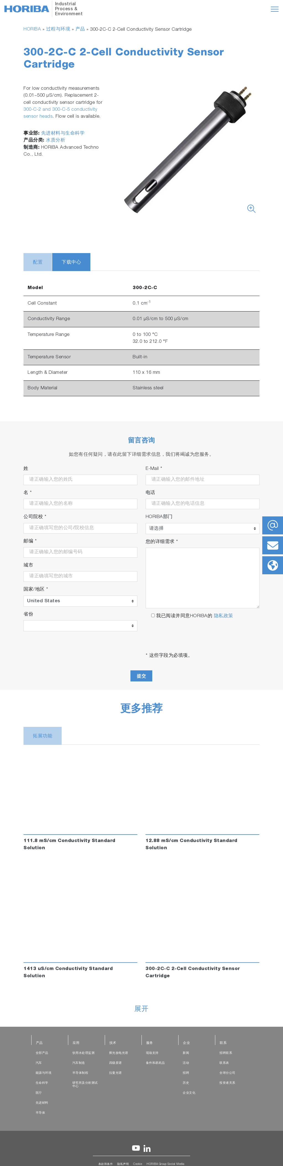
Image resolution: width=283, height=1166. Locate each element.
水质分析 (55, 140)
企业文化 (189, 1093)
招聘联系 (225, 1053)
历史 (186, 1083)
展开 (141, 1009)
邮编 (30, 541)
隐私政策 (223, 616)
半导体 (40, 1112)
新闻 (186, 1053)
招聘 (186, 1073)
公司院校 (34, 517)
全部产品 (42, 1053)
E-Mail (154, 469)
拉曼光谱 (115, 1073)
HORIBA (32, 29)
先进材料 (42, 1103)
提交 (141, 676)
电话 (150, 493)
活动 (186, 1063)
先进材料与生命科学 (63, 133)
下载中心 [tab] (71, 262)
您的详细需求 (162, 542)
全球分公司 (227, 1073)
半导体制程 (80, 1073)
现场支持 (152, 1053)
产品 (80, 29)
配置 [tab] (38, 262)
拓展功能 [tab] (42, 736)
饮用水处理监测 (83, 1053)
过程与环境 (58, 29)
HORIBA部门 (159, 517)
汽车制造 (78, 1063)
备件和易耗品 (155, 1063)
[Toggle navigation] (275, 9)
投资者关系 (227, 1083)
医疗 (39, 1093)
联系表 (224, 1063)
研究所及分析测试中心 (85, 1085)
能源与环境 (44, 1073)
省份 (28, 614)
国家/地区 (35, 589)
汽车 (39, 1063)
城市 (28, 565)
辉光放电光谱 (118, 1053)
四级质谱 (115, 1063)
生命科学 (42, 1083)
